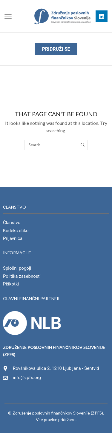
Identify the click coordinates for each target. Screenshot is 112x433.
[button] (8, 16)
